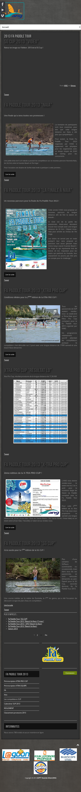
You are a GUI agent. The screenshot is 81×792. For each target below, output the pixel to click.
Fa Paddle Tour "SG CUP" (17, 619)
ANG (66, 86)
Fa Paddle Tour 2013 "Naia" (28, 105)
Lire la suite (9, 174)
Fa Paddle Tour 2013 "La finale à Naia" (38, 190)
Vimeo (73, 86)
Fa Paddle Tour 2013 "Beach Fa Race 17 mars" (26, 621)
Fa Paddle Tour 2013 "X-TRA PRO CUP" (36, 464)
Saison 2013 (13, 629)
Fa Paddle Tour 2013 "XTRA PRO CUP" (35, 290)
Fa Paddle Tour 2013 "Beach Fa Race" (22, 626)
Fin (46, 635)
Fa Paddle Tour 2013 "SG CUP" (30, 543)
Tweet (6, 95)
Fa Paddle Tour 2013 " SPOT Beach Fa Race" (25, 624)
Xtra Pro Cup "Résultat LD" (28, 370)
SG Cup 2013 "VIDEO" (21, 41)
